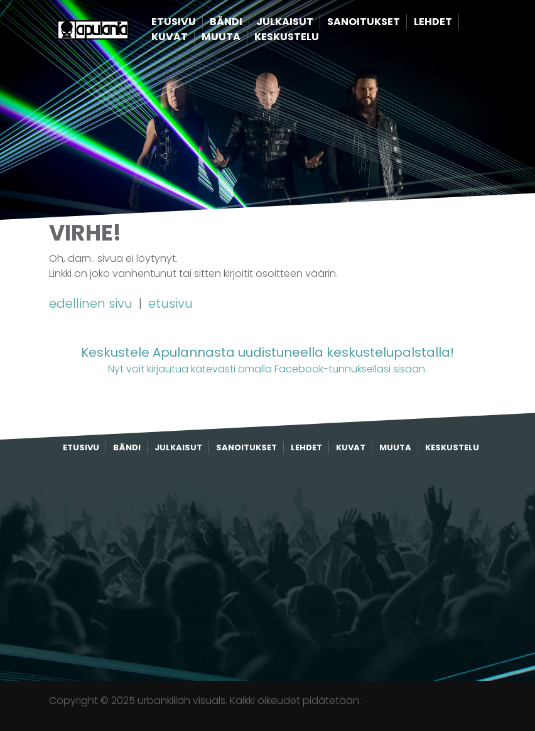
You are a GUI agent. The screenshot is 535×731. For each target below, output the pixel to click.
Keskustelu (308, 37)
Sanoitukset (385, 22)
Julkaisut (306, 22)
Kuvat (191, 37)
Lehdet (454, 22)
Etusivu (195, 22)
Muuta (242, 37)
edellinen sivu (92, 303)
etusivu (170, 303)
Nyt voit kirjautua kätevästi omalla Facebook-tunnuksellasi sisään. (267, 359)
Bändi (247, 22)
